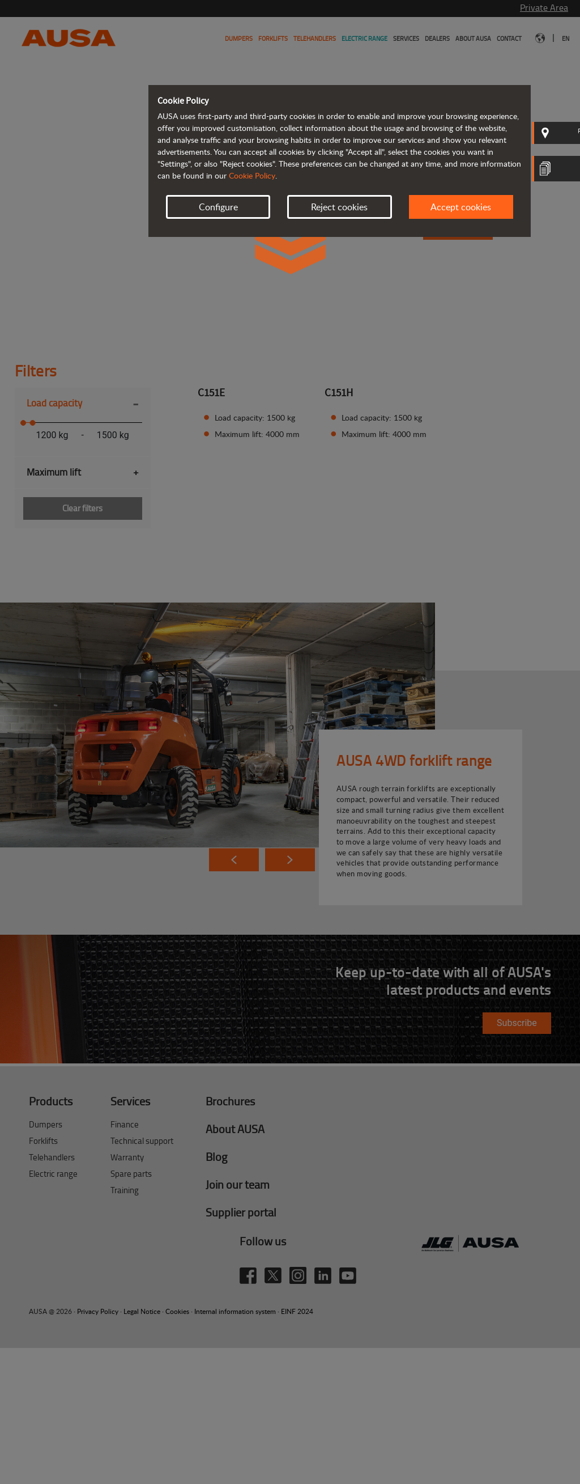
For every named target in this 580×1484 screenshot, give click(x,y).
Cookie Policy (252, 175)
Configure (218, 207)
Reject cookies (339, 207)
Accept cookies (460, 207)
